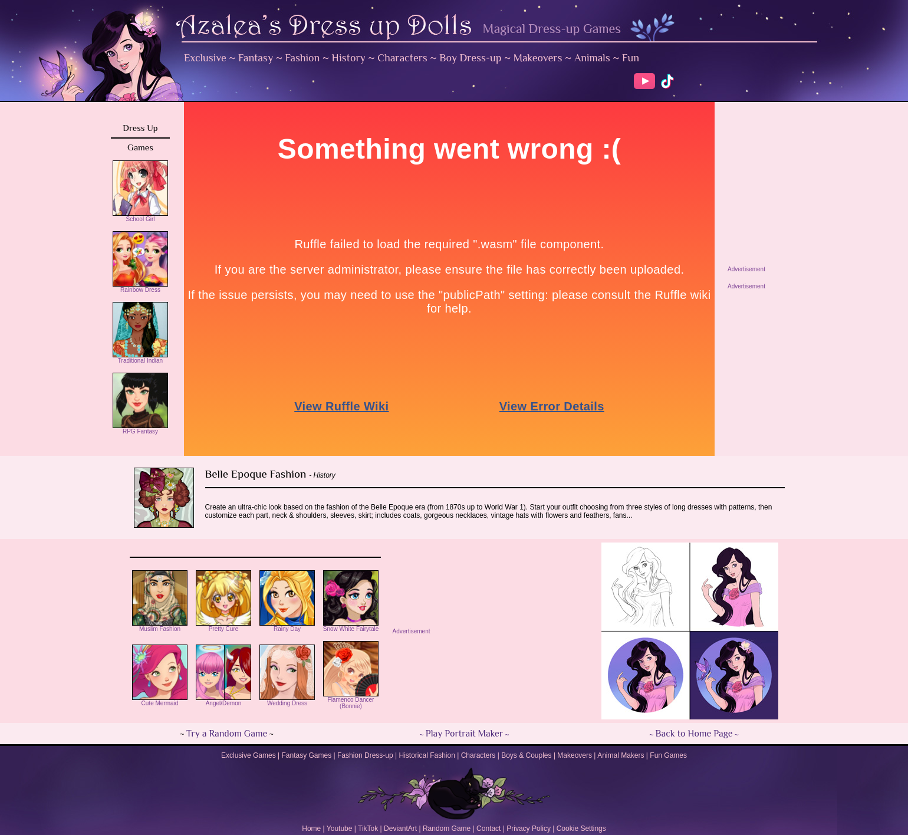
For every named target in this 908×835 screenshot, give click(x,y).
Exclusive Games (248, 755)
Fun (630, 58)
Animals (592, 58)
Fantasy (255, 58)
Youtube (340, 828)
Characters (402, 58)
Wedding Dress (287, 700)
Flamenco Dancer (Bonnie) (351, 700)
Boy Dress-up (470, 58)
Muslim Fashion (159, 626)
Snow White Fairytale (351, 626)
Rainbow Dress (140, 287)
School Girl (140, 216)
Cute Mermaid (159, 700)
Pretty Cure (223, 626)
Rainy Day (287, 626)
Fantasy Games (306, 755)
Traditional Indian (140, 358)
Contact (488, 828)
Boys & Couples (526, 755)
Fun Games (668, 755)
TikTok (368, 828)
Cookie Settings (581, 828)
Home (311, 828)
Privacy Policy (528, 828)
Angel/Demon (223, 700)
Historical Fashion (427, 755)
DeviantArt (400, 828)
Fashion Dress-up (365, 755)
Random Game (447, 828)
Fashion (302, 58)
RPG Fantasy (140, 429)
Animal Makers (620, 755)
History (349, 58)
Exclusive (205, 58)
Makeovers (538, 58)
